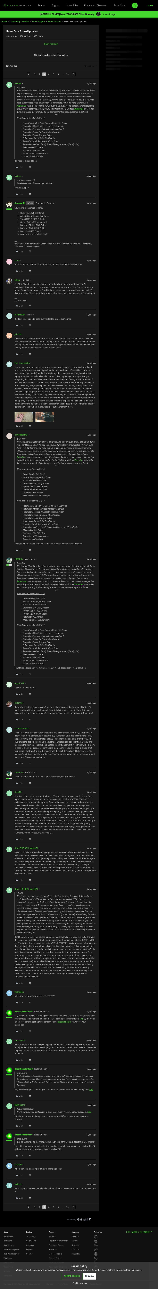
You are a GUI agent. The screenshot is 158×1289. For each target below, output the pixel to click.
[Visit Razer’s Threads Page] (96, 1245)
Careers (74, 1241)
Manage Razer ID (55, 1254)
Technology (30, 1236)
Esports (29, 1249)
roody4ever (20, 314)
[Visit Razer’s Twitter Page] (96, 1250)
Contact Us (76, 1254)
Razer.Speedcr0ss (23, 1011)
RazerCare (21, 106)
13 (67, 74)
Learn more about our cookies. (128, 1270)
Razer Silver (120, 5)
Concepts (30, 1245)
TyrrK (17, 260)
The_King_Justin (22, 363)
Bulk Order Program (11, 1254)
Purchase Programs (11, 1249)
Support (55, 5)
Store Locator (9, 1245)
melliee (18, 83)
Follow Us (98, 1232)
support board (64, 1021)
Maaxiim (19, 1164)
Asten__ (18, 280)
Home (4, 21)
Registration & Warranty (58, 1241)
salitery (18, 1184)
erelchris (18, 702)
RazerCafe (8, 1241)
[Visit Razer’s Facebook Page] (96, 1237)
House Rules (72, 5)
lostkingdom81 (21, 434)
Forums (41, 5)
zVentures (75, 1249)
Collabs (29, 1254)
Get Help (52, 1236)
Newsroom (76, 1245)
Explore (29, 1232)
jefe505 (18, 334)
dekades (18, 203)
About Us (75, 1236)
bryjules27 (19, 683)
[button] (150, 5)
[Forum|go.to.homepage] (16, 5)
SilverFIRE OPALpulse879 (26, 848)
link (91, 1089)
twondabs (19, 991)
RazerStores (8, 1236)
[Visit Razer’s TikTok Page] (96, 1258)
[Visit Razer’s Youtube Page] (96, 1254)
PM (81, 1018)
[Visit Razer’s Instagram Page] (96, 1241)
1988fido (19, 559)
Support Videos (55, 1258)
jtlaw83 (18, 792)
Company (75, 1232)
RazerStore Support (56, 1245)
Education (8, 1258)
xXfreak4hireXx (21, 728)
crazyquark (20, 1040)
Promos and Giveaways (96, 5)
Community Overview (19, 21)
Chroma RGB (31, 1241)
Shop (6, 1232)
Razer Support (38, 21)
